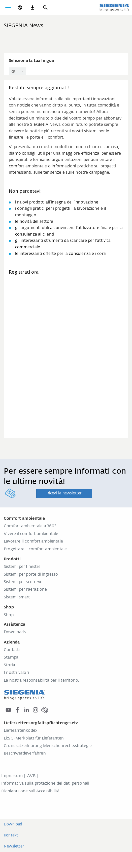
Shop (9, 615)
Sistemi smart (17, 597)
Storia (9, 665)
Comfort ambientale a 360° (30, 526)
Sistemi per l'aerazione (25, 590)
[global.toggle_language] (20, 7)
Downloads (15, 632)
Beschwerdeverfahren (25, 754)
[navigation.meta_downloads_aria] (32, 7)
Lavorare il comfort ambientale (33, 542)
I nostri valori (16, 673)
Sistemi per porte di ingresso (31, 575)
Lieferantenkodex (20, 731)
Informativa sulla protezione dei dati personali (45, 784)
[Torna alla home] (114, 7)
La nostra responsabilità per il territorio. (41, 681)
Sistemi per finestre (22, 567)
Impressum (12, 776)
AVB (31, 776)
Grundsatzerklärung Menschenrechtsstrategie (48, 746)
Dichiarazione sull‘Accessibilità (30, 791)
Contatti (12, 650)
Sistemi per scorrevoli (24, 582)
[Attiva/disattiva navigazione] (8, 7)
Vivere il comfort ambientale (31, 534)
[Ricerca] (45, 7)
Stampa (11, 658)
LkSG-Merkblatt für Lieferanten (34, 738)
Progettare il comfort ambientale (35, 549)
